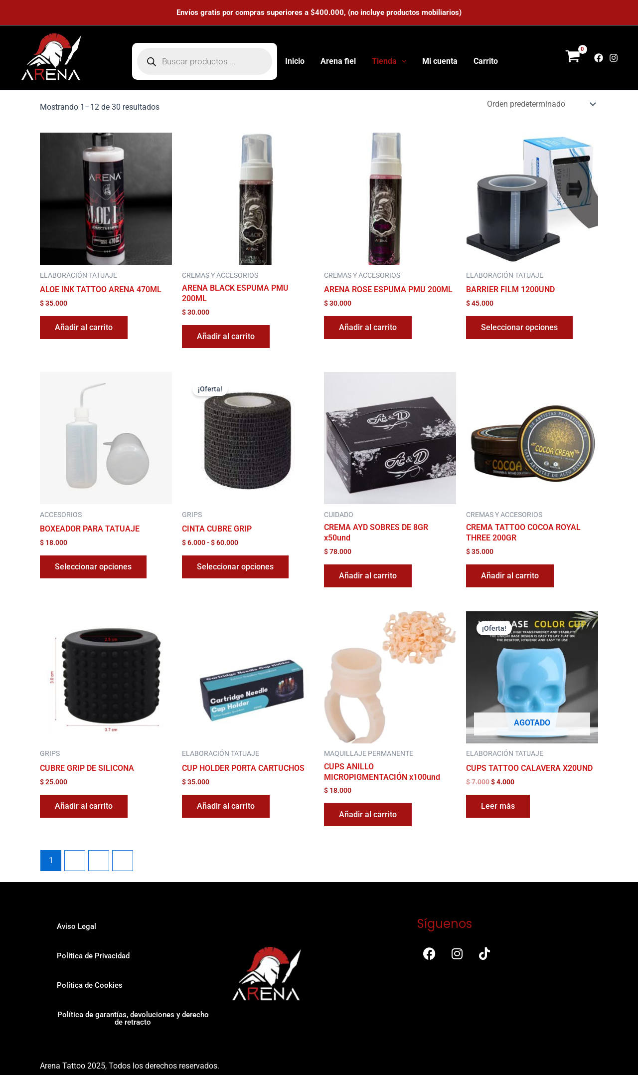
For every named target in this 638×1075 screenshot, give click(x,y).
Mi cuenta (440, 61)
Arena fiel (338, 61)
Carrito (486, 61)
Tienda (389, 61)
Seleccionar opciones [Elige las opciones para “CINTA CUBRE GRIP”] (235, 566)
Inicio (295, 61)
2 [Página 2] (75, 860)
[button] (402, 61)
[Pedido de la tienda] (540, 104)
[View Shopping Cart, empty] (572, 58)
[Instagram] (613, 57)
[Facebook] (598, 57)
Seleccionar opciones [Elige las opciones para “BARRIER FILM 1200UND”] (519, 327)
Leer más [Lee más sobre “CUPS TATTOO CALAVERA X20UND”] (498, 806)
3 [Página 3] (99, 860)
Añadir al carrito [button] (84, 327)
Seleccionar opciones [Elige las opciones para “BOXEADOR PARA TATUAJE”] (93, 566)
